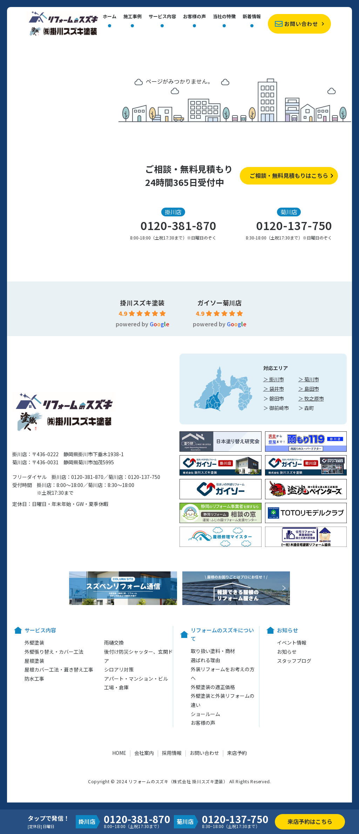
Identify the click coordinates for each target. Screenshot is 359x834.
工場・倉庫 (116, 687)
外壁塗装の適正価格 (213, 686)
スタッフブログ (294, 660)
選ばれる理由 (205, 659)
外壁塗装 (34, 642)
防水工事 (34, 678)
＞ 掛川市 (273, 379)
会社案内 (144, 752)
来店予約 (237, 752)
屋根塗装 (34, 660)
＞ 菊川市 (308, 379)
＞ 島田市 (308, 388)
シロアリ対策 (119, 669)
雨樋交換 (114, 642)
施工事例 (132, 17)
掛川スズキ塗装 (142, 302)
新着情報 (252, 17)
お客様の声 (194, 17)
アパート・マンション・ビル (136, 678)
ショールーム (205, 713)
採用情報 (172, 752)
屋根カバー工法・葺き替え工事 (59, 669)
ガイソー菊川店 (219, 302)
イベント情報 (291, 642)
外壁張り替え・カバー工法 (54, 651)
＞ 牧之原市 (311, 398)
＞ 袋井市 (273, 388)
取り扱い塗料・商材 (213, 650)
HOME (119, 752)
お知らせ (287, 651)
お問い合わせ (301, 23)
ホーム (109, 17)
